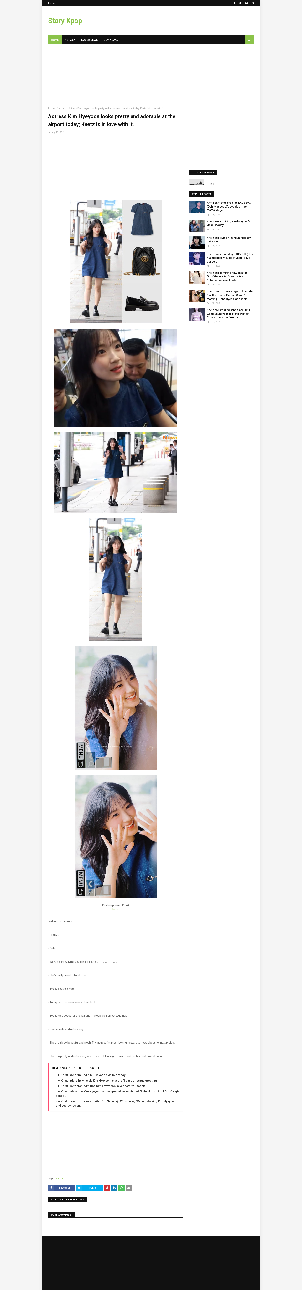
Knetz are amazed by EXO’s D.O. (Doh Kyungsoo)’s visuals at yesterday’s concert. (230, 258)
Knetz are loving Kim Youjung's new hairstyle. (229, 239)
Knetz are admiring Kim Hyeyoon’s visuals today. (228, 223)
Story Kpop (65, 21)
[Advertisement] (115, 77)
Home (51, 3)
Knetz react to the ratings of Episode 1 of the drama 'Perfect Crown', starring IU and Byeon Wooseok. (230, 295)
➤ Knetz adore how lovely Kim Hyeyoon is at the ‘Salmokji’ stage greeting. (108, 1080)
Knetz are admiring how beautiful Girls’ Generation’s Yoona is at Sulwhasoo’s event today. (227, 276)
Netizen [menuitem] (70, 39)
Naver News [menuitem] (89, 39)
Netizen (61, 108)
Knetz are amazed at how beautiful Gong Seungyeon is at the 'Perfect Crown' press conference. (228, 313)
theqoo (116, 909)
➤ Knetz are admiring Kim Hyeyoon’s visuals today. (92, 1075)
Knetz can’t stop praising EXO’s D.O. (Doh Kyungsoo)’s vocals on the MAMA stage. (229, 206)
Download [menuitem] (111, 39)
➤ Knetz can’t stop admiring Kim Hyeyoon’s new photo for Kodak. (102, 1086)
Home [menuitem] (55, 39)
